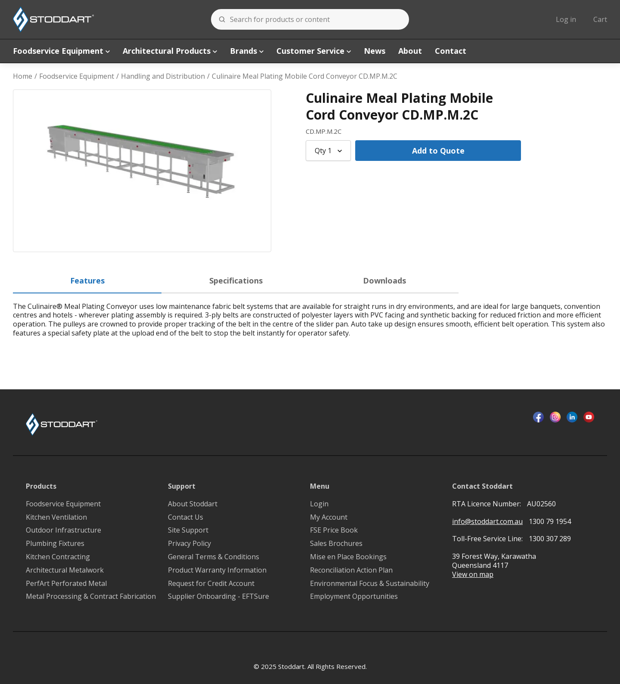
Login (319, 503)
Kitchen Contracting (58, 556)
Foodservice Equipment (61, 51)
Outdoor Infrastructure (63, 530)
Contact (450, 51)
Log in (566, 19)
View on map (472, 574)
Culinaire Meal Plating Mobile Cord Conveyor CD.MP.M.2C (304, 76)
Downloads (384, 280)
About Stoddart (192, 503)
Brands (247, 51)
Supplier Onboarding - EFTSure (218, 596)
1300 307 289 (550, 538)
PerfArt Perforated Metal (66, 583)
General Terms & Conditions (213, 556)
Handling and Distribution (163, 76)
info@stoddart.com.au (487, 521)
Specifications (236, 280)
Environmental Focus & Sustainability (369, 583)
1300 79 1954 (550, 521)
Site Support (188, 530)
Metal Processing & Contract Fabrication (91, 596)
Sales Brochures (336, 543)
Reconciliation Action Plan (351, 570)
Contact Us (185, 517)
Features (87, 280)
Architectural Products (170, 51)
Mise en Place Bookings (348, 556)
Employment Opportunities (354, 596)
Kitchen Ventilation (56, 517)
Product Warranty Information (217, 570)
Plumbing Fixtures (55, 543)
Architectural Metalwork (65, 570)
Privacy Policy (189, 543)
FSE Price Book (334, 530)
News (374, 51)
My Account (328, 517)
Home (22, 76)
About (410, 51)
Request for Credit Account (211, 583)
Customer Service (313, 51)
